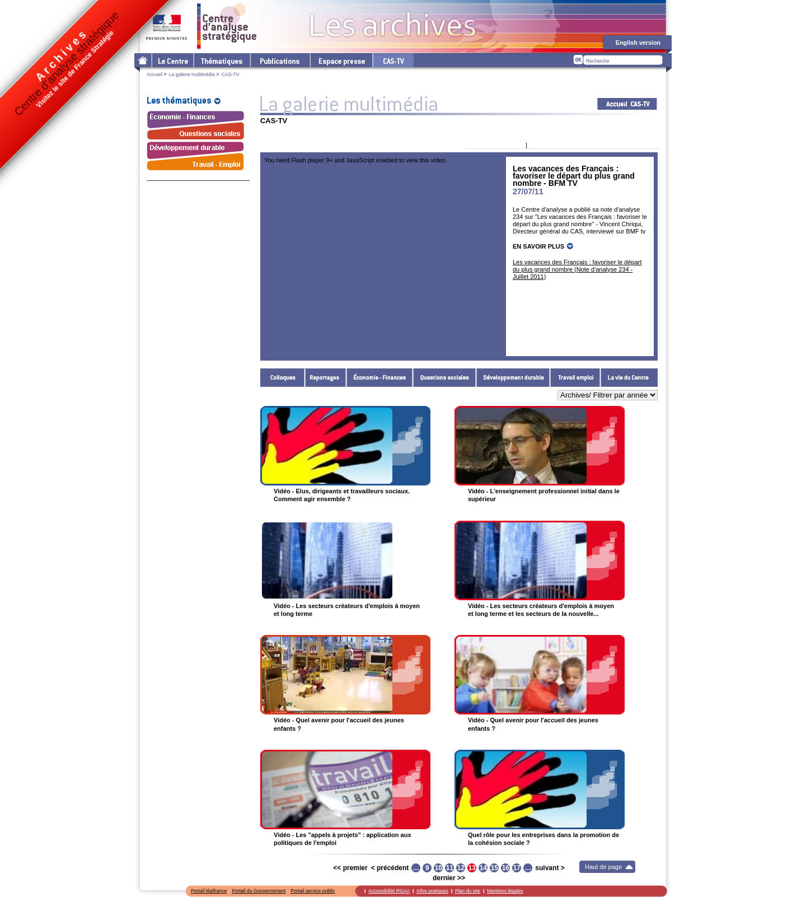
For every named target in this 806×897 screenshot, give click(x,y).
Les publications (280, 60)
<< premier (350, 868)
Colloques (282, 377)
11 (449, 868)
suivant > (549, 868)
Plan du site (467, 891)
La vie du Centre (629, 377)
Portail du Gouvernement (258, 891)
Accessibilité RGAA (389, 891)
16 (505, 868)
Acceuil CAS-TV (627, 104)
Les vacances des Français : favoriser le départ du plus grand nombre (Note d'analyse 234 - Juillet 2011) (577, 269)
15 (494, 868)
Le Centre (172, 60)
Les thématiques (221, 60)
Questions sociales (444, 377)
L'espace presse (341, 60)
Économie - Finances (379, 377)
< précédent (390, 868)
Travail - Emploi (575, 377)
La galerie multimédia (192, 74)
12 (461, 868)
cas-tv (393, 60)
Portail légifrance (209, 891)
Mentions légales (505, 891)
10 (438, 868)
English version (638, 42)
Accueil (154, 74)
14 (483, 868)
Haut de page (603, 866)
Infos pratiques (432, 891)
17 (517, 868)
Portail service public (312, 891)
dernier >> (449, 878)
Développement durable (513, 377)
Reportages (325, 377)
